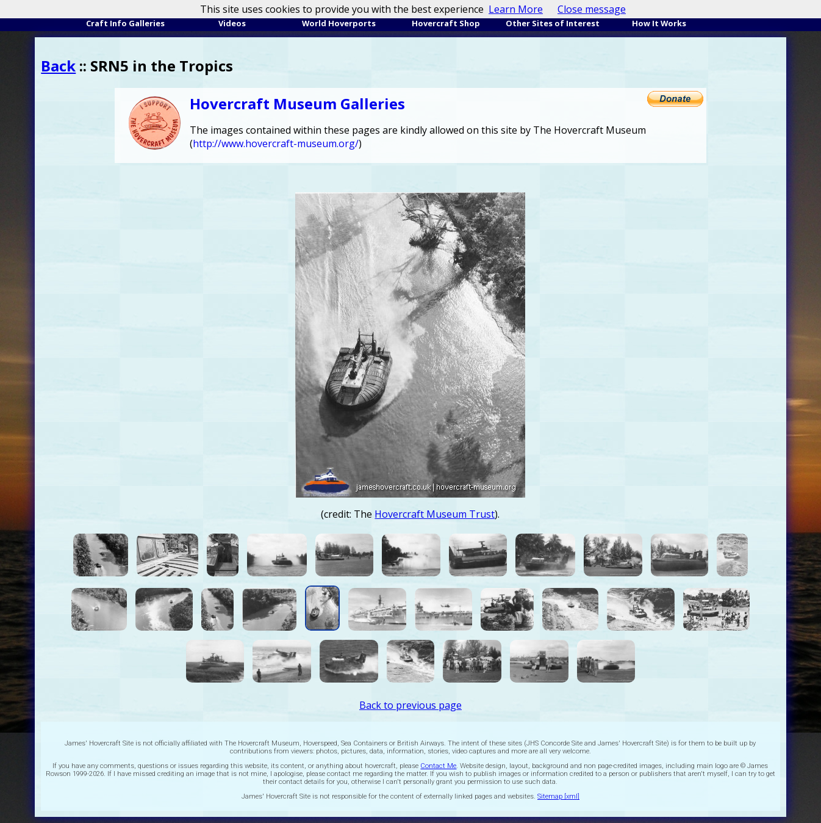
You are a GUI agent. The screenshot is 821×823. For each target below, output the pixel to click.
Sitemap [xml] (558, 796)
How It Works (659, 23)
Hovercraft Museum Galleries (297, 103)
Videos (232, 23)
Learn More (516, 9)
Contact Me (438, 766)
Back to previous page (410, 705)
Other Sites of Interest (553, 23)
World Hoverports (339, 23)
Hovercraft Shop (446, 23)
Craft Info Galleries (125, 23)
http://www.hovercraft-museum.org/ (276, 143)
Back (58, 66)
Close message (591, 9)
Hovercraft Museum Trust (435, 514)
